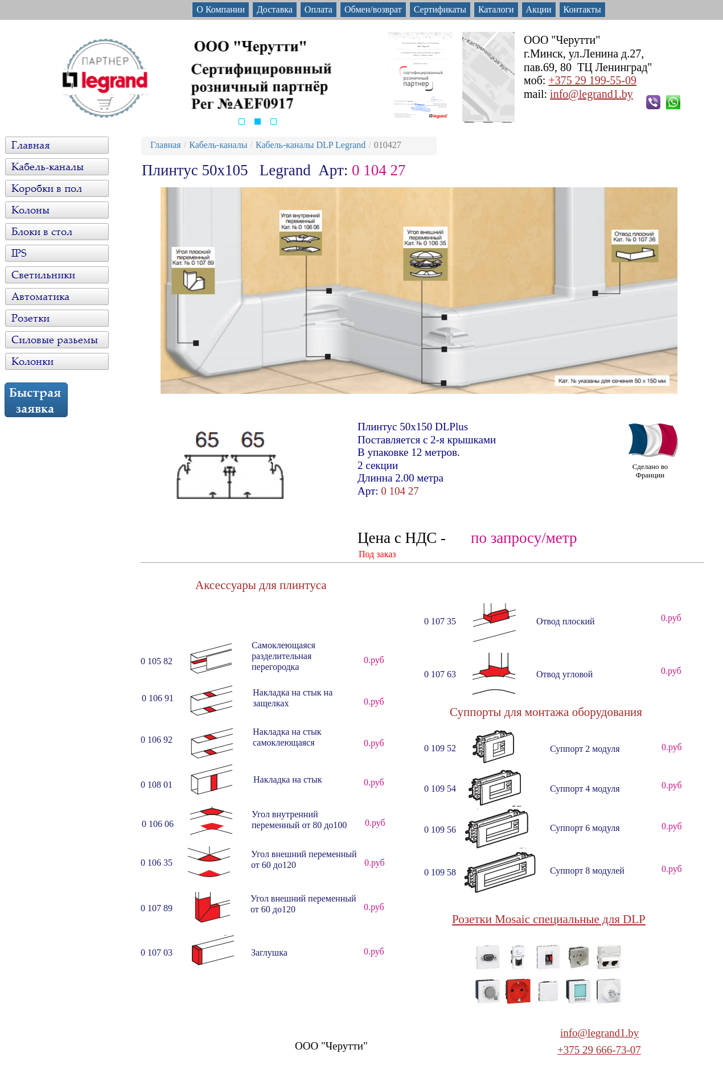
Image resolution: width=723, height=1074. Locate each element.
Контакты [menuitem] (582, 9)
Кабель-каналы (218, 145)
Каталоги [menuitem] (496, 9)
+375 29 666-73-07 (599, 1050)
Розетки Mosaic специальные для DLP (549, 919)
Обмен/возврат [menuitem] (373, 9)
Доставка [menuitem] (275, 9)
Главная (165, 145)
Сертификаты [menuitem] (440, 9)
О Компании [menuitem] (220, 9)
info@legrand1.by (591, 94)
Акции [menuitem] (539, 9)
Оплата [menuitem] (318, 9)
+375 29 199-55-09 (592, 80)
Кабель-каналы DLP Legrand (310, 145)
